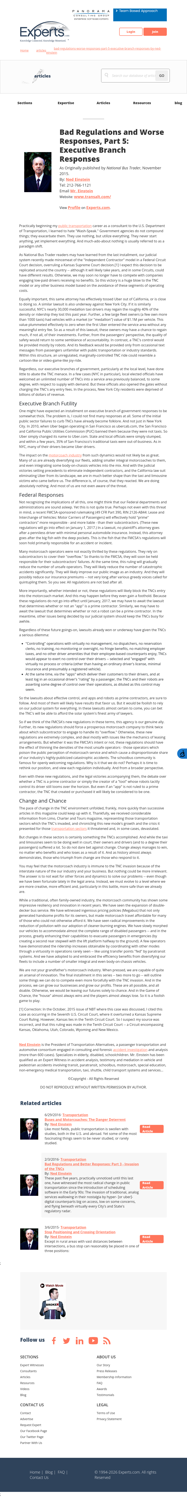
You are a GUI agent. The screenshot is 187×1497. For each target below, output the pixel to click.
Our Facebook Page (33, 1431)
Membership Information (114, 1377)
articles (41, 50)
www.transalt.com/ (92, 196)
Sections (24, 103)
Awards (102, 1389)
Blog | (50, 1472)
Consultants (28, 1371)
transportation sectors (69, 828)
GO (161, 75)
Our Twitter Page (32, 1437)
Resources (142, 103)
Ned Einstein (78, 179)
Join (153, 31)
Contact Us (39, 1477)
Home (24, 50)
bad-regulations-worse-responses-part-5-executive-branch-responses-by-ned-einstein (103, 50)
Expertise (66, 103)
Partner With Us (31, 1443)
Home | (36, 1472)
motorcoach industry (65, 455)
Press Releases (107, 1371)
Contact (25, 1413)
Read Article (150, 1129)
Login (124, 31)
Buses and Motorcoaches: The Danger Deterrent (85, 1119)
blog (178, 103)
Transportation (75, 1115)
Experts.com (98, 207)
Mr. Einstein (81, 190)
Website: (85, 196)
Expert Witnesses (32, 1365)
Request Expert (30, 1425)
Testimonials (105, 1395)
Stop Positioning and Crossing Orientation (80, 1232)
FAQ (99, 1383)
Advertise (26, 1419)
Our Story (103, 1365)
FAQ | (63, 1472)
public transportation (75, 225)
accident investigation (130, 1049)
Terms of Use (106, 1413)
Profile (74, 207)
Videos (24, 1389)
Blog (23, 1395)
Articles (103, 103)
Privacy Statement (109, 1419)
